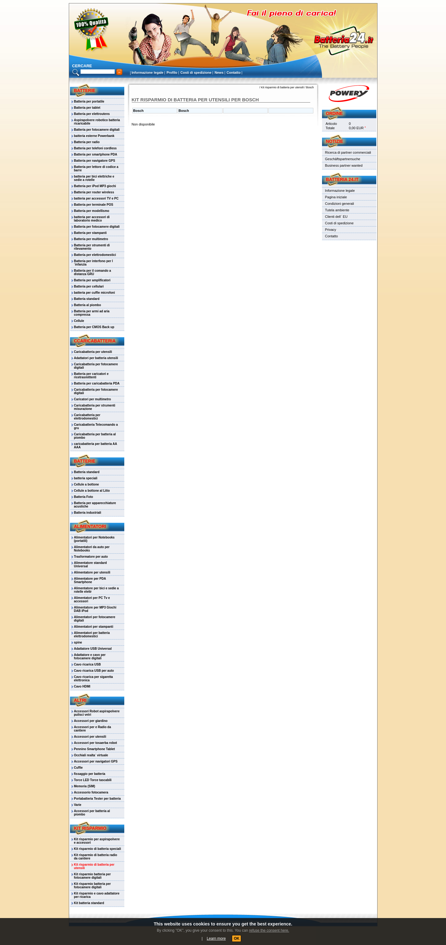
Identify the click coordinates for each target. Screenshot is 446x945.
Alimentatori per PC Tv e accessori (92, 599)
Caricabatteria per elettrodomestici (87, 416)
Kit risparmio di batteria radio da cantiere (95, 856)
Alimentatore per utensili (92, 572)
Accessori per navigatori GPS (96, 761)
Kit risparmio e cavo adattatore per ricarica (97, 895)
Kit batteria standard (89, 903)
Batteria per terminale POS (93, 204)
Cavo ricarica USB (87, 664)
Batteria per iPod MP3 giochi (95, 186)
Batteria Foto (83, 497)
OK (236, 938)
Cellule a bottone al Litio (92, 490)
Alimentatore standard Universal (90, 564)
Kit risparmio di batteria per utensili (94, 866)
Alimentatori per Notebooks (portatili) (94, 539)
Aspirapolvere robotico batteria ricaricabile (97, 121)
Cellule (79, 321)
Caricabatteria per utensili (93, 352)
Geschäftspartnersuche (342, 159)
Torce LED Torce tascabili (93, 780)
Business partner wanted (344, 165)
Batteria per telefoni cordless (95, 148)
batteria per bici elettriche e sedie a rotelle (94, 178)
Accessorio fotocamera (91, 792)
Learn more (216, 938)
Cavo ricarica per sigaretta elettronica (93, 678)
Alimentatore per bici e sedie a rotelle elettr (96, 590)
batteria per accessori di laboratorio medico (92, 218)
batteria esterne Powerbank (94, 136)
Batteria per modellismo (91, 211)
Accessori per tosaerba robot (95, 743)
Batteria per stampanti (90, 233)
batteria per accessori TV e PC (96, 198)
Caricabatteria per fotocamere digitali (96, 366)
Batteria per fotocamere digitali (97, 129)
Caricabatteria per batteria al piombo (95, 436)
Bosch (310, 87)
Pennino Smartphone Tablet (94, 749)
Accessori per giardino (91, 721)
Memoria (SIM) (84, 786)
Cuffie (78, 767)
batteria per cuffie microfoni (94, 292)
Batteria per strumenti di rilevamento (92, 247)
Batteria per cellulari (89, 286)
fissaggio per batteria (89, 774)
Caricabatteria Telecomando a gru (96, 426)
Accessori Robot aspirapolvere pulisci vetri (97, 713)
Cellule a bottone (86, 484)
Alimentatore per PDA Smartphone (90, 580)
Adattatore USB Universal (93, 648)
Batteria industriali (87, 512)
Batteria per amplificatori (92, 280)
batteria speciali (86, 478)
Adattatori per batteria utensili (96, 358)
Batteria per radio (87, 142)
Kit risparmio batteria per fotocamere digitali (92, 875)
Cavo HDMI (82, 686)
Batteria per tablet (87, 107)
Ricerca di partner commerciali (348, 152)
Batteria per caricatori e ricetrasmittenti (91, 375)
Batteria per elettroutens (92, 114)
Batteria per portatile (89, 101)
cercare (82, 66)
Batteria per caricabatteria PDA (97, 383)
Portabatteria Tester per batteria (97, 798)
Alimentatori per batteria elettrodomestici (92, 634)
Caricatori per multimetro (92, 399)
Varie (78, 805)
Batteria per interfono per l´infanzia (93, 262)
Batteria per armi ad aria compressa (92, 313)
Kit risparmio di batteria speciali (97, 848)
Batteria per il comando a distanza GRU (92, 272)
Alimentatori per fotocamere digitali (94, 618)
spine (78, 642)
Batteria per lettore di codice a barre (96, 168)
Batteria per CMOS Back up (94, 327)
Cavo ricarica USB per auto (94, 670)
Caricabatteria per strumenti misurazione (94, 407)
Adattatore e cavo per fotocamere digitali (90, 656)
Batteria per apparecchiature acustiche (95, 504)
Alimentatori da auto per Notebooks (92, 548)
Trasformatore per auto (91, 556)
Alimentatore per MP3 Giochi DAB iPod (95, 609)
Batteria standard (86, 299)
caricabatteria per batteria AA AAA (95, 445)
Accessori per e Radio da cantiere (92, 728)
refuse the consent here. (269, 930)
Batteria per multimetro (91, 239)
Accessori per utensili (90, 736)
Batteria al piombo (87, 305)
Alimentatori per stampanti (93, 626)
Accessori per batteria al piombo (92, 812)
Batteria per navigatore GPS (94, 160)
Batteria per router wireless (94, 192)
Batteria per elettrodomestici (95, 255)
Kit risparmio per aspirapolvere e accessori (97, 840)
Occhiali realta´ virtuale (91, 755)
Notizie (334, 141)
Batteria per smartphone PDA (95, 154)
